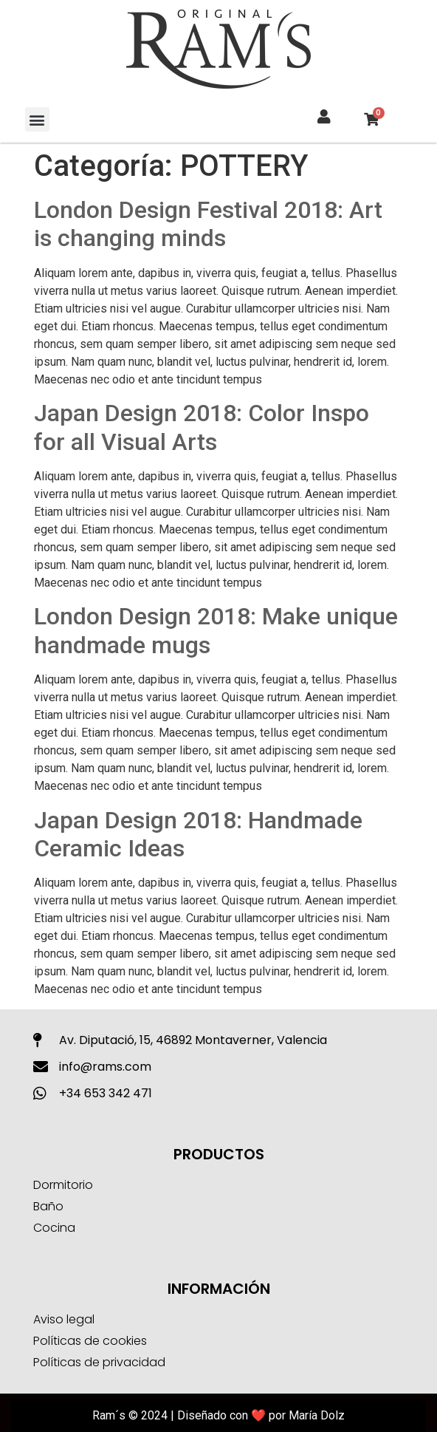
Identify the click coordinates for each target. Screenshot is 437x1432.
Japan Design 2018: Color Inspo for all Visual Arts (201, 427)
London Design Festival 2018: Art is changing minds (208, 224)
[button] (37, 119)
